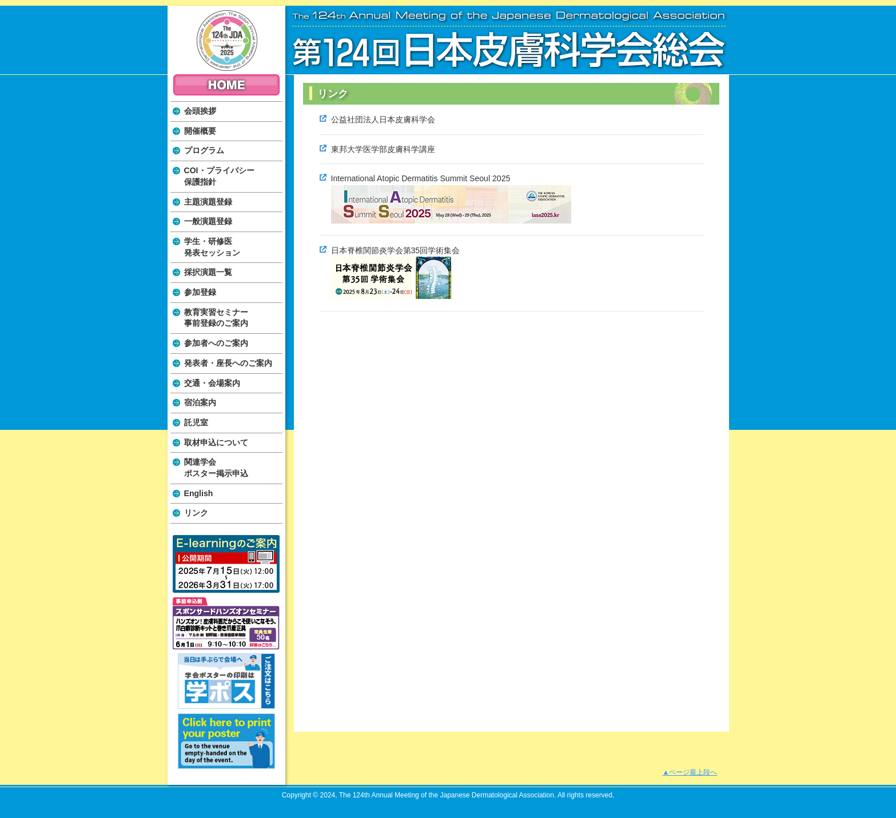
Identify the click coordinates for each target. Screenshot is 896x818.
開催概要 (200, 130)
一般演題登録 (208, 221)
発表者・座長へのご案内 (228, 363)
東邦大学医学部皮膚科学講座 (383, 149)
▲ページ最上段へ (690, 772)
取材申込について (216, 442)
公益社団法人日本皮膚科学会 (383, 119)
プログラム (204, 150)
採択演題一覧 (208, 272)
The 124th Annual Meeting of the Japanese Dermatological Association (227, 40)
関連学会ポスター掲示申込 (216, 467)
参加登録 (200, 292)
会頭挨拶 (200, 110)
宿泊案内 (200, 402)
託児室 (196, 422)
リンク (196, 512)
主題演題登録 (208, 201)
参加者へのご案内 (216, 343)
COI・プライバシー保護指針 (219, 176)
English (198, 493)
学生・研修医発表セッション (212, 247)
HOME (226, 84)
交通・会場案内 (212, 383)
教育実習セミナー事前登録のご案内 (216, 318)
